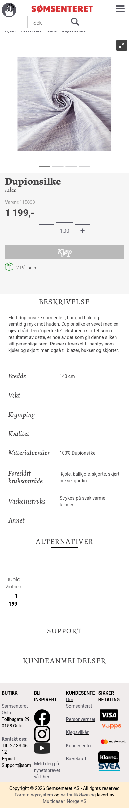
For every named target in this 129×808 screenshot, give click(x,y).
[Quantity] (64, 231)
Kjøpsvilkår (77, 732)
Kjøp (65, 252)
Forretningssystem (34, 794)
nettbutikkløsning (78, 794)
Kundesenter (79, 745)
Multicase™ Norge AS (64, 801)
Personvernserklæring (88, 719)
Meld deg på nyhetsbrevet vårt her (47, 770)
